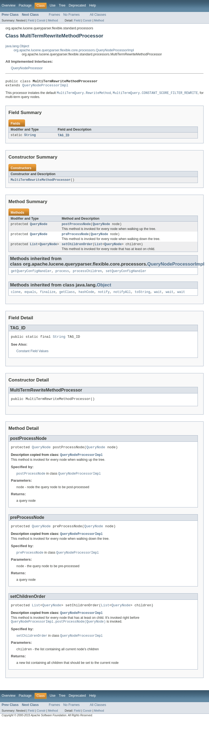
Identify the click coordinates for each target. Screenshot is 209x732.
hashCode (86, 297)
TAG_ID (63, 137)
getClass (67, 297)
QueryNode (38, 227)
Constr (41, 20)
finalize (48, 297)
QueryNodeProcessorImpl (45, 86)
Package (25, 5)
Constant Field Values (32, 357)
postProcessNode (76, 227)
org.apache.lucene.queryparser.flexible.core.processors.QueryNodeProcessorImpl (74, 50)
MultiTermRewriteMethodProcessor (40, 182)
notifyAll (122, 297)
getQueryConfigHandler (31, 275)
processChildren (87, 275)
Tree (62, 5)
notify (104, 297)
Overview (9, 5)
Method (53, 20)
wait (158, 297)
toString (142, 297)
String (30, 137)
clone (16, 297)
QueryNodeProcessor (27, 68)
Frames (54, 15)
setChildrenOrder (77, 248)
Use (53, 5)
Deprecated (77, 5)
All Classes (98, 15)
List (34, 248)
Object (104, 289)
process (62, 275)
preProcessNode (75, 237)
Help (92, 5)
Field (31, 20)
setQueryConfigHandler (126, 275)
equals (30, 297)
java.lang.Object (17, 46)
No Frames (71, 15)
